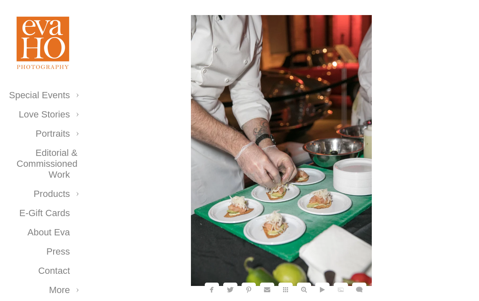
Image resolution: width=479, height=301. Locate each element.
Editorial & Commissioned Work (47, 164)
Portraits (53, 133)
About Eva (48, 232)
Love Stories (44, 114)
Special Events (39, 95)
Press (58, 251)
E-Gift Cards (44, 213)
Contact (54, 270)
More (59, 290)
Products (51, 194)
